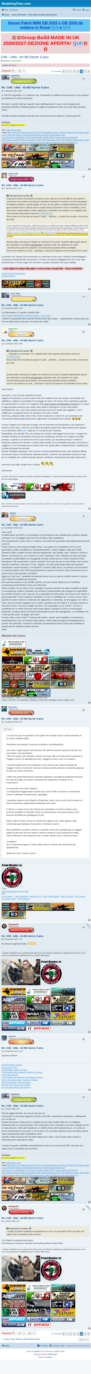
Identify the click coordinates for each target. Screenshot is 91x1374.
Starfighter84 (15, 196)
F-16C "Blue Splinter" (10, 1075)
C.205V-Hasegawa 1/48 (50, 140)
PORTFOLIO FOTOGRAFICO (13, 274)
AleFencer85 (13, 174)
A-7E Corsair (80, 896)
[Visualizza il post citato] (31, 195)
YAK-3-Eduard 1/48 (9, 140)
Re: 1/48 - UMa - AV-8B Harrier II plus (25, 87)
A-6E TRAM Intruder (51, 896)
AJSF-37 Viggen (67, 896)
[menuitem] (5, 10)
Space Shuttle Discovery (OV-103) (15, 891)
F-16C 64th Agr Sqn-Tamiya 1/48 (76, 132)
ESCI (24, 430)
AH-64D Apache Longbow (12, 1065)
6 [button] (85, 71)
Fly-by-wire (12, 707)
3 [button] (74, 71)
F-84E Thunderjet (21, 896)
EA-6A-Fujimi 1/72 (28, 132)
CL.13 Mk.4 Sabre (9, 899)
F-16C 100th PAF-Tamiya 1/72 (13, 135)
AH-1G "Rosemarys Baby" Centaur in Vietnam (20, 1080)
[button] (63, 71)
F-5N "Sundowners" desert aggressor (16, 1082)
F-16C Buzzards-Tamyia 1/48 (13, 142)
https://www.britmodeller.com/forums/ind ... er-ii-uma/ (26, 315)
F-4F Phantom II (23, 899)
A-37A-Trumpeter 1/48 (37, 137)
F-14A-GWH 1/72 (71, 142)
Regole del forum (9, 65)
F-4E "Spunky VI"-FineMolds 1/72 (15, 137)
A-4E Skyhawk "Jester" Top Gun (14, 1070)
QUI (54, 27)
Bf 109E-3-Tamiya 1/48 (56, 137)
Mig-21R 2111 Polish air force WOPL (16, 1085)
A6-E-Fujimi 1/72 (14, 132)
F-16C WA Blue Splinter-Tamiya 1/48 (74, 140)
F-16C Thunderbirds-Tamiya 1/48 (49, 132)
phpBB (36, 1351)
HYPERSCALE (46, 213)
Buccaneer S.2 (35, 896)
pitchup (13, 513)
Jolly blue (12, 1036)
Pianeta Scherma (8, 276)
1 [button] (67, 71)
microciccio (16, 61)
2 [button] (70, 71)
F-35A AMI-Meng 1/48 (56, 135)
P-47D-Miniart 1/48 (56, 142)
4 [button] (77, 71)
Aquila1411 (15, 76)
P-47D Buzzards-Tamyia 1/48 (36, 142)
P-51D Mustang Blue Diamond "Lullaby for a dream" (22, 1072)
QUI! (67, 27)
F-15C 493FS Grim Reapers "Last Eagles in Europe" (22, 1077)
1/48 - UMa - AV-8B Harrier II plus (25, 57)
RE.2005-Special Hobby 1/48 (28, 140)
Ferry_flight (15, 293)
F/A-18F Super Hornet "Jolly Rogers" (16, 1087)
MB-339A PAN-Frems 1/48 (36, 135)
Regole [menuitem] (15, 10)
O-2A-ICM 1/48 (71, 137)
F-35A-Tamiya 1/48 (12, 130)
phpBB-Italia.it (53, 1354)
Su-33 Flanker (7, 896)
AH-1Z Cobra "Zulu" (9, 1067)
